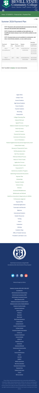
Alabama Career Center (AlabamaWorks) (19, 303)
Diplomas (19, 210)
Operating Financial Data (19, 365)
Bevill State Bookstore (19, 319)
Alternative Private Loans (19, 165)
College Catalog (19, 328)
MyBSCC (13, 68)
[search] (36, 10)
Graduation (19, 224)
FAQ (19, 350)
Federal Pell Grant (19, 120)
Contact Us (19, 332)
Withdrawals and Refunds (19, 193)
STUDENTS (9, 14)
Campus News (19, 321)
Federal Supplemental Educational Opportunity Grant (19, 142)
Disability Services (19, 341)
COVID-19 (19, 339)
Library (19, 354)
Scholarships (19, 179)
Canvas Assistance (21, 326)
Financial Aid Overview (19, 134)
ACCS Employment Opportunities (19, 292)
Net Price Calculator (19, 154)
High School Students (19, 103)
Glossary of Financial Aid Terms (19, 148)
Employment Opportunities (19, 348)
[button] (3, 9)
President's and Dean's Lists (19, 235)
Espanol (29, 265)
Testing (19, 218)
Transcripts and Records (19, 207)
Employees (19, 343)
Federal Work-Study (19, 145)
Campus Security (19, 323)
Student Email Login (19, 370)
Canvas (15, 326)
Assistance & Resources (19, 137)
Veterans (19, 187)
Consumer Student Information (19, 330)
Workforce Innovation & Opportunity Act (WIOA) (19, 196)
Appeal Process (19, 123)
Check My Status (19, 128)
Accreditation (11, 265)
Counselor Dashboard (19, 334)
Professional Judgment (19, 199)
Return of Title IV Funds (19, 159)
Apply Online (19, 94)
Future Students (19, 106)
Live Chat (19, 357)
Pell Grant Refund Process (19, 156)
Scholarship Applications (19, 204)
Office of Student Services (19, 233)
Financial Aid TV (19, 168)
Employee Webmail (19, 346)
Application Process (19, 162)
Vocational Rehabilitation (19, 190)
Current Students (19, 100)
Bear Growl (19, 317)
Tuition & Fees (19, 185)
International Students (19, 213)
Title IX (19, 221)
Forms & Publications (19, 352)
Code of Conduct (19, 131)
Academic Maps (19, 230)
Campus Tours (19, 97)
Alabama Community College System (19, 301)
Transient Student (19, 182)
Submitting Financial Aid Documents (19, 173)
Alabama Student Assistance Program (19, 125)
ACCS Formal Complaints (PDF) (19, 295)
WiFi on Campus (19, 374)
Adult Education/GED (19, 299)
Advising (19, 227)
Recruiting (19, 111)
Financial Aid (17, 14)
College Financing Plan (19, 117)
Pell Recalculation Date (19, 151)
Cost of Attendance (19, 140)
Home (3, 14)
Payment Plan (27, 14)
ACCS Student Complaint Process (19, 297)
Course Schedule (19, 337)
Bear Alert (19, 315)
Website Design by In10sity (19, 282)
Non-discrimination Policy (21, 265)
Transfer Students (19, 109)
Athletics (19, 312)
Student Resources (19, 216)
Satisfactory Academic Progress (19, 171)
